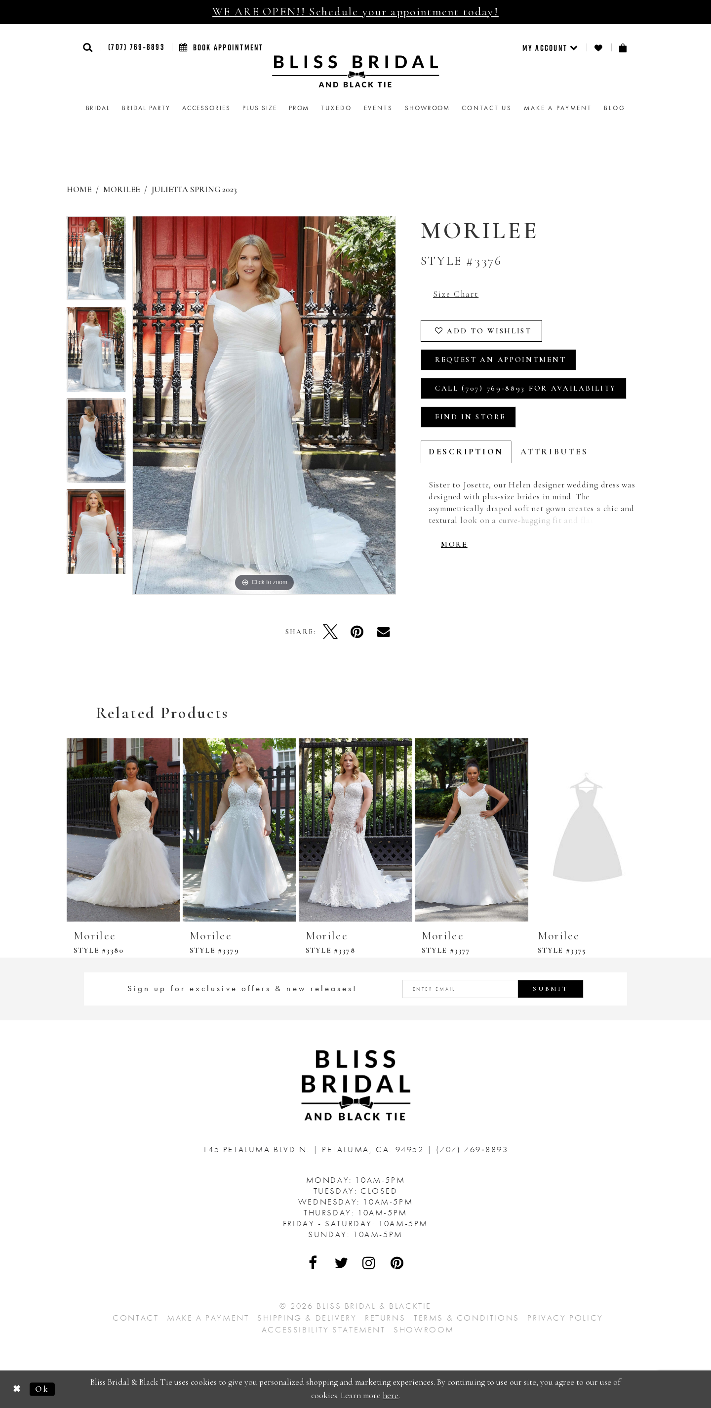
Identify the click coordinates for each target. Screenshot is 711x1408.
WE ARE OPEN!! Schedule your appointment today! (355, 12)
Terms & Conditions (466, 1317)
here (390, 1395)
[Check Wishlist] (599, 47)
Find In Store (470, 416)
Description (466, 451)
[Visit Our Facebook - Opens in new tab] (313, 1262)
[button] (88, 47)
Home (79, 189)
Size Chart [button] (455, 294)
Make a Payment (208, 1317)
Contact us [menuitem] (487, 108)
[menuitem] (551, 47)
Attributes (554, 451)
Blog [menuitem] (614, 108)
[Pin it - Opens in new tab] (357, 631)
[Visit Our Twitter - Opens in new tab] (341, 1262)
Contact (135, 1317)
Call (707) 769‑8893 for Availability (525, 388)
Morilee (121, 189)
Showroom (424, 1329)
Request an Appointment (500, 359)
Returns (385, 1317)
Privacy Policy (565, 1317)
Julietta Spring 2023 (194, 189)
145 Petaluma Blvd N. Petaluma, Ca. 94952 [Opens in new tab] (314, 1149)
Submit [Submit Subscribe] (550, 989)
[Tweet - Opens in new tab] (330, 631)
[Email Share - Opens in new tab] (383, 631)
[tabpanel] (96, 261)
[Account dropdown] (551, 47)
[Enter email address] (493, 989)
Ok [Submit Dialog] (42, 1389)
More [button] (454, 544)
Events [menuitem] (378, 108)
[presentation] (123, 830)
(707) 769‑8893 (136, 46)
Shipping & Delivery (306, 1317)
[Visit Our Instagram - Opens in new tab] (369, 1262)
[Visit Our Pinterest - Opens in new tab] (397, 1262)
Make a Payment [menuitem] (558, 108)
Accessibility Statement (324, 1329)
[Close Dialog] (17, 1389)
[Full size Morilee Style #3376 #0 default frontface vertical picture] (264, 405)
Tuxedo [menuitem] (336, 108)
